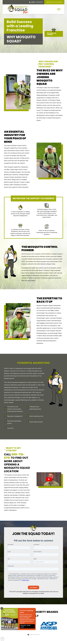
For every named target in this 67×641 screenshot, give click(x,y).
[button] (59, 9)
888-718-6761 (14, 456)
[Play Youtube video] (49, 479)
